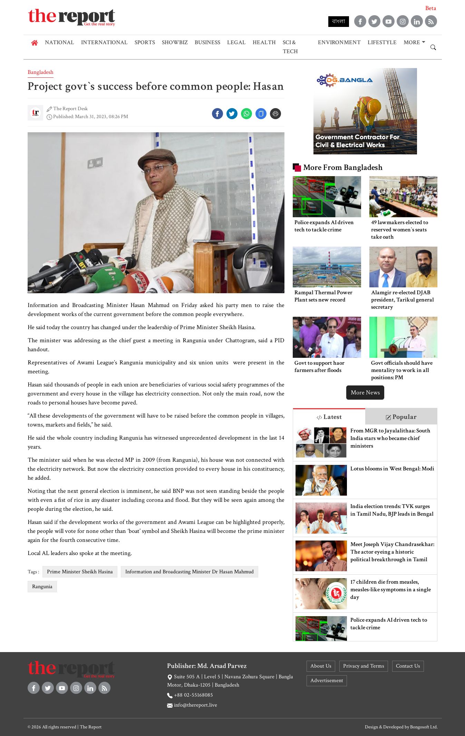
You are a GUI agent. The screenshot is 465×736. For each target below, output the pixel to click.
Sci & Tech (290, 47)
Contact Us (408, 666)
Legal (236, 42)
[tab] (329, 416)
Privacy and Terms (363, 666)
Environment (339, 42)
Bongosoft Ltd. (424, 727)
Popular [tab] (401, 416)
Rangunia (42, 586)
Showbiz (175, 42)
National (59, 42)
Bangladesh (41, 72)
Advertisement (326, 680)
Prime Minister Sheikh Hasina (80, 571)
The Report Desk (70, 108)
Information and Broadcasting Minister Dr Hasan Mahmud (189, 571)
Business (207, 42)
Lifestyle (382, 42)
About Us (320, 666)
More (412, 42)
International (104, 42)
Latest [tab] (329, 416)
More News (365, 392)
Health (264, 42)
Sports (145, 42)
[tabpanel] (365, 533)
